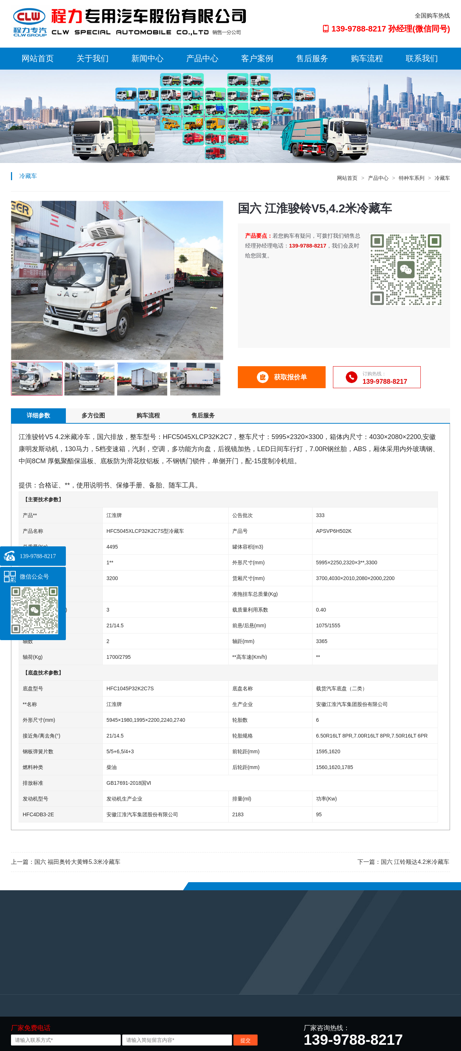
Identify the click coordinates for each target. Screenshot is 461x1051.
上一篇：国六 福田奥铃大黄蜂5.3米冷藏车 (65, 862)
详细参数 (38, 415)
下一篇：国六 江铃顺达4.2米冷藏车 (403, 862)
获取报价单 (282, 377)
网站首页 (38, 58)
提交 (245, 1040)
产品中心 (202, 58)
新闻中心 (147, 58)
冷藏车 (442, 178)
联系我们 (422, 58)
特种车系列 (411, 178)
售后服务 (312, 58)
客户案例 (257, 58)
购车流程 (367, 58)
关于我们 (92, 58)
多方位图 (93, 415)
